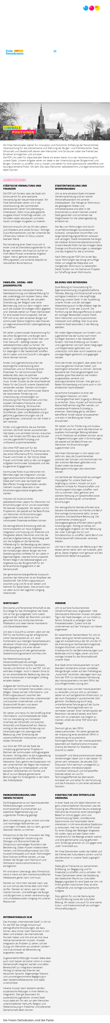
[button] (55, 51)
